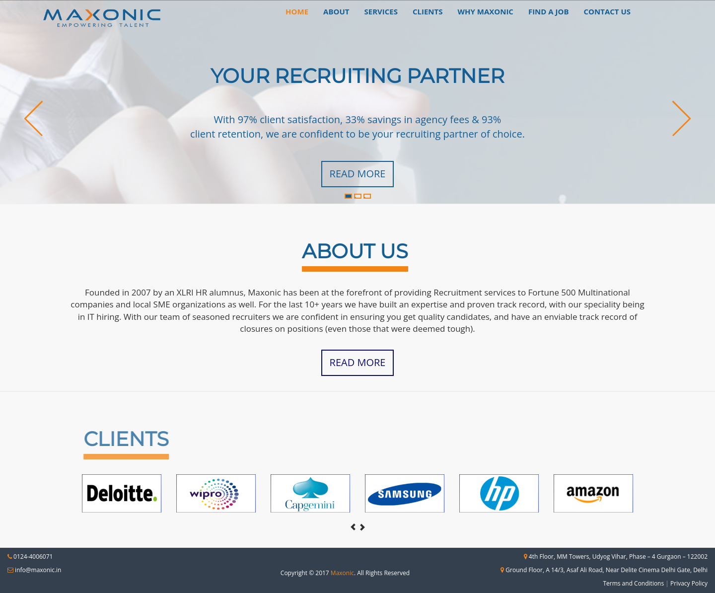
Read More (358, 173)
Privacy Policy (689, 583)
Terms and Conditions (633, 583)
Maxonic (342, 573)
